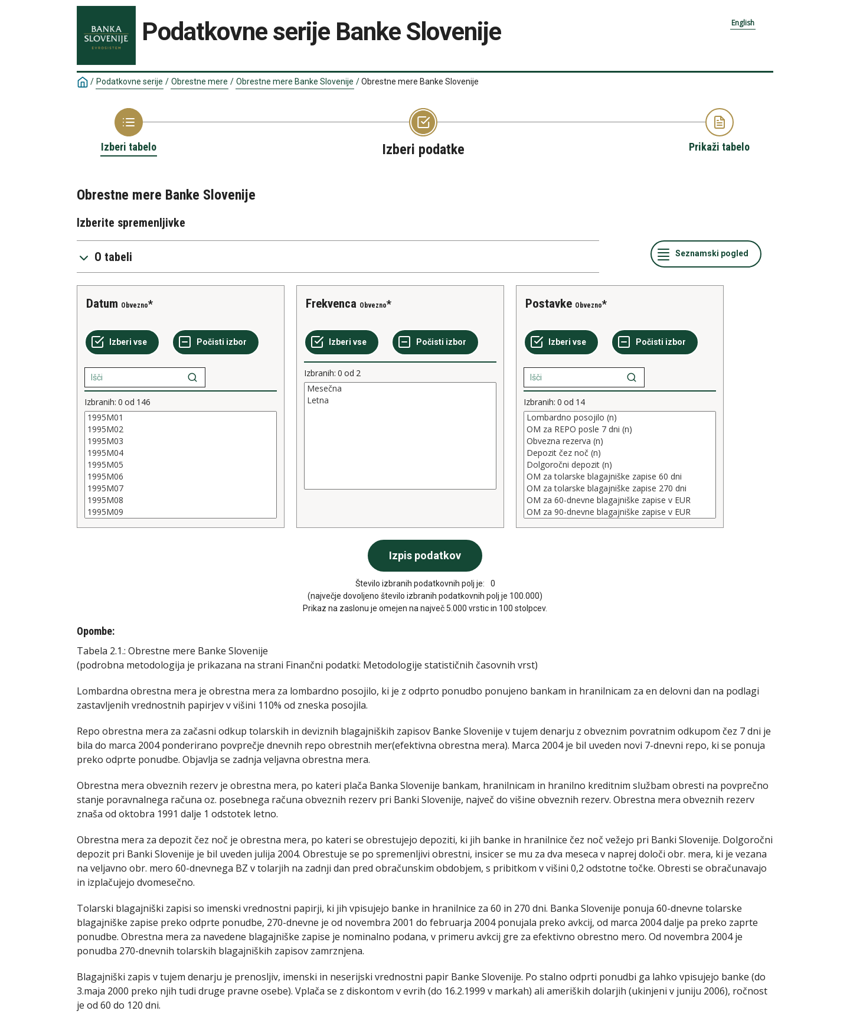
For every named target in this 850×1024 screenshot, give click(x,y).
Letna (400, 400)
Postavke (548, 303)
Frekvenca (331, 303)
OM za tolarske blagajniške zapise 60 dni (619, 476)
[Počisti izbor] (216, 342)
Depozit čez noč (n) (619, 453)
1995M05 (180, 465)
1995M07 (180, 488)
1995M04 (180, 453)
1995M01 (180, 417)
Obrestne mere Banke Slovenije (295, 81)
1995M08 (180, 500)
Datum (102, 303)
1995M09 (180, 512)
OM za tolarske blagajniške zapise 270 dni (619, 488)
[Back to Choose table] (128, 131)
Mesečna (400, 388)
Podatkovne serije (129, 81)
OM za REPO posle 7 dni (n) (619, 429)
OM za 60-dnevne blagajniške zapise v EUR (619, 500)
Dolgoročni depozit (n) (619, 465)
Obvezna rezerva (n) (619, 441)
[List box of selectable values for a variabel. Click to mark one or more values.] (180, 464)
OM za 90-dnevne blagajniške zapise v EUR (619, 512)
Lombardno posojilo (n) (619, 417)
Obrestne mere (199, 81)
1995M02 (180, 429)
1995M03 (180, 441)
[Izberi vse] (122, 342)
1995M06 (180, 476)
